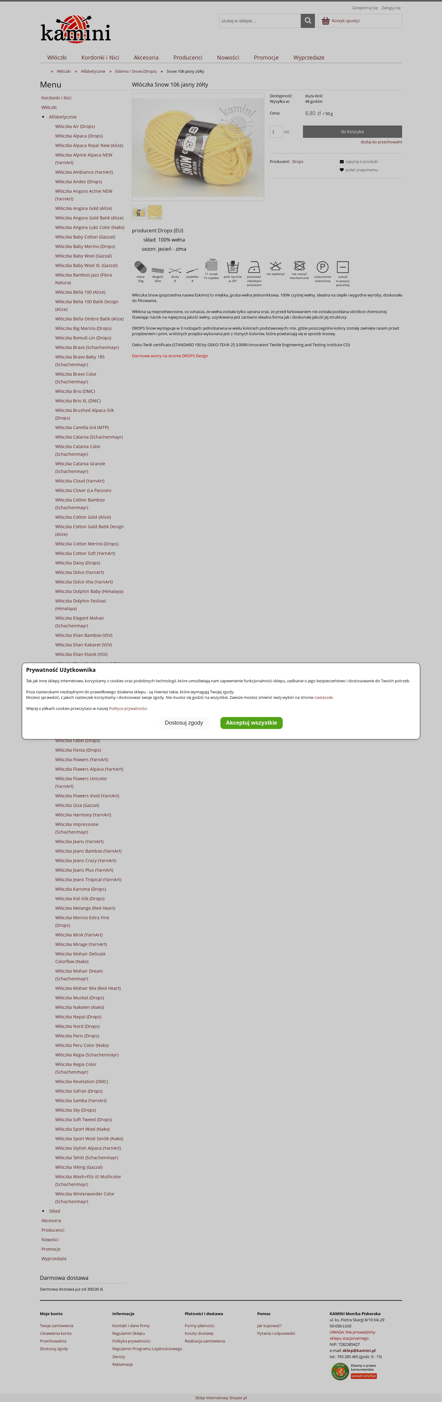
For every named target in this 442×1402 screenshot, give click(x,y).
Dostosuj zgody (184, 723)
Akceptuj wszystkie (251, 723)
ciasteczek (323, 697)
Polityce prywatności (128, 708)
